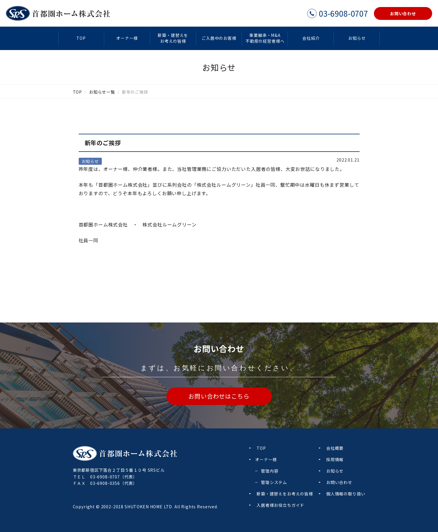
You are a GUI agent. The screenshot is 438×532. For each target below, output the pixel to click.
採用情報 (334, 459)
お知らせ (356, 38)
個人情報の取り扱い (345, 494)
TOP (81, 38)
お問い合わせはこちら (218, 396)
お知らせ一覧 (102, 92)
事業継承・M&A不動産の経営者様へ (265, 38)
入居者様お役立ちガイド (280, 505)
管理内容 (269, 471)
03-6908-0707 (105, 477)
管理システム (274, 482)
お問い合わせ (339, 482)
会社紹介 (311, 38)
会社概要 (334, 448)
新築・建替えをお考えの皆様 (173, 38)
